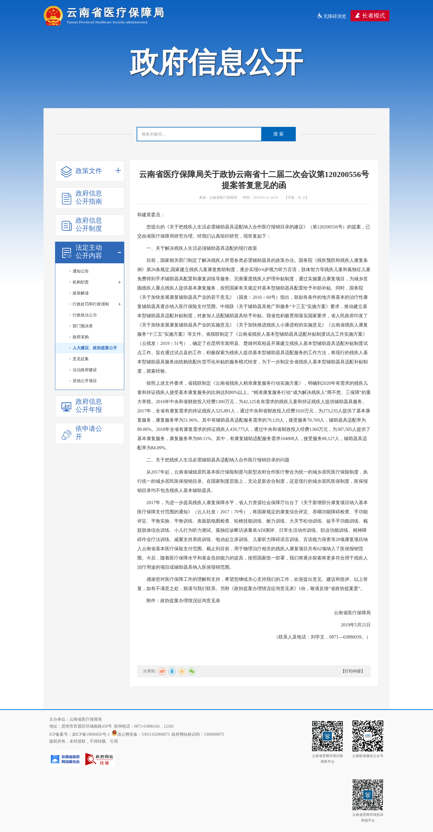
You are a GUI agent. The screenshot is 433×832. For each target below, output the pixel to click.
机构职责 (97, 282)
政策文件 (91, 171)
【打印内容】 (353, 671)
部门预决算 (83, 326)
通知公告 (81, 271)
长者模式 (370, 15)
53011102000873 (156, 734)
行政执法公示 (85, 315)
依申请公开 (81, 432)
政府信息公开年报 (81, 405)
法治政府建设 (85, 370)
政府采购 (81, 337)
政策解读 (81, 293)
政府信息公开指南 (81, 197)
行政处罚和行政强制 (97, 304)
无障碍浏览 (331, 16)
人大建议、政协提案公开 (95, 348)
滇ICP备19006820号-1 (91, 734)
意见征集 (81, 359)
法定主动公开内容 (91, 251)
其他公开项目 (85, 381)
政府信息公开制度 (81, 224)
